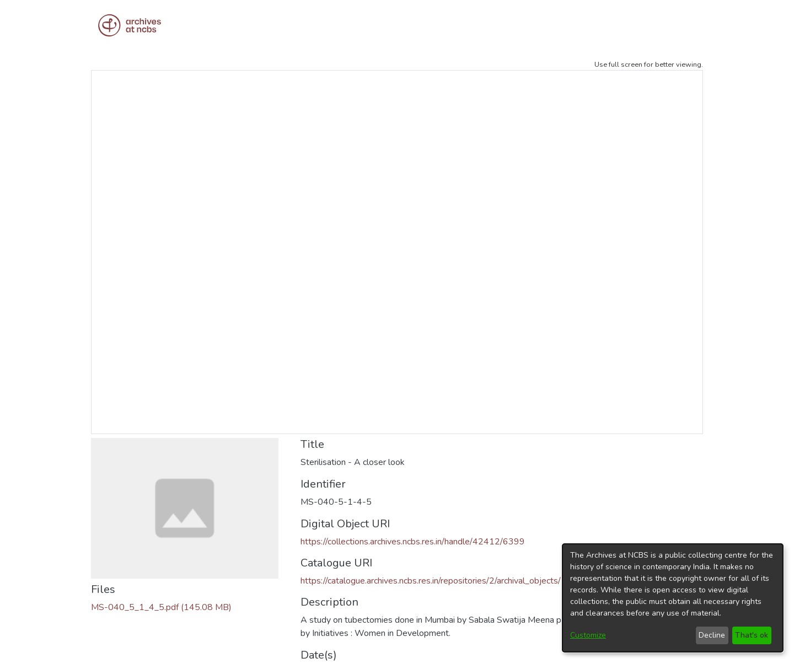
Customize (588, 635)
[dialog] (672, 598)
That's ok (751, 635)
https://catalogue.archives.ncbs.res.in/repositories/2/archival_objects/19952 (444, 581)
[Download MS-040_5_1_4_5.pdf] (161, 607)
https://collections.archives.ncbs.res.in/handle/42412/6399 (413, 542)
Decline (712, 635)
